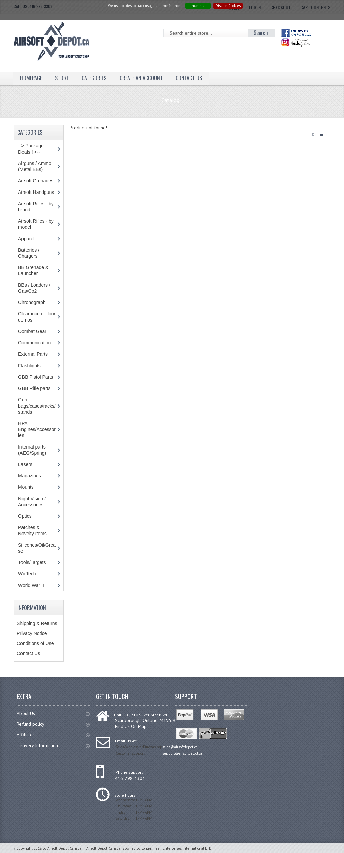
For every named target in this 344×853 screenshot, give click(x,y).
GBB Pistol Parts (35, 377)
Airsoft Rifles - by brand (36, 206)
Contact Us (189, 78)
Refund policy (53, 724)
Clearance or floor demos (36, 317)
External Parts (33, 354)
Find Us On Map (131, 726)
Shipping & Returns (37, 623)
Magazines (29, 475)
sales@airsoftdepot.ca (179, 746)
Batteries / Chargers (28, 253)
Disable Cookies (228, 5)
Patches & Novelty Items (32, 530)
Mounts (26, 487)
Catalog (170, 100)
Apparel (26, 238)
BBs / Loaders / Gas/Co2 (34, 288)
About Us (53, 713)
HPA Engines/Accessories (37, 429)
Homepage (31, 78)
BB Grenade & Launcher (33, 270)
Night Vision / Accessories (32, 501)
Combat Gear (32, 331)
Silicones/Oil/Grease (37, 548)
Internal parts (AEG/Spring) (32, 450)
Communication (34, 342)
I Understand (198, 5)
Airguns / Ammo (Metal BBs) (34, 166)
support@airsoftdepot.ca (182, 753)
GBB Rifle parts (34, 388)
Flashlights (29, 365)
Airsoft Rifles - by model (36, 224)
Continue (319, 134)
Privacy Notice (32, 633)
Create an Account (141, 78)
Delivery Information (53, 745)
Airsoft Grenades (35, 180)
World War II (31, 585)
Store (62, 78)
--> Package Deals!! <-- (31, 149)
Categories (94, 78)
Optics (25, 516)
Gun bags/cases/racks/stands (37, 406)
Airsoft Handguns (36, 192)
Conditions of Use (35, 643)
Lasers (25, 464)
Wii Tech (27, 574)
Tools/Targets (32, 562)
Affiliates (53, 735)
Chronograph (32, 302)
